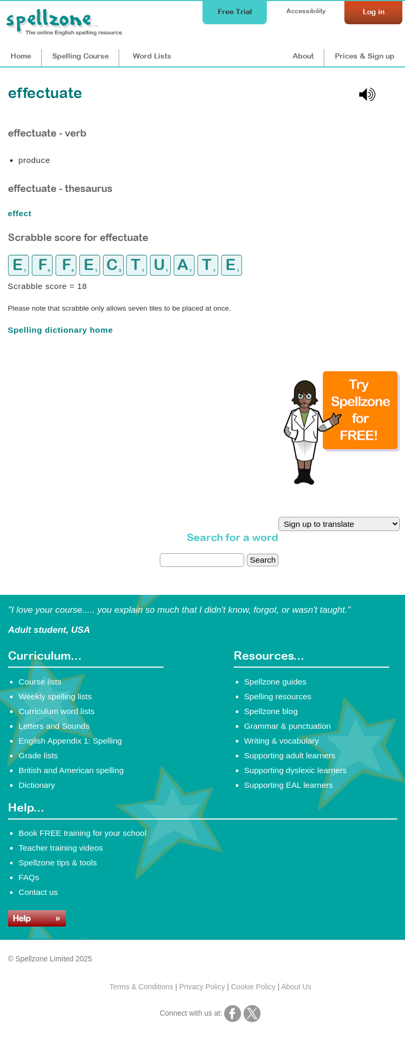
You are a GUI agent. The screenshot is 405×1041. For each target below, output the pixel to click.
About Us (296, 986)
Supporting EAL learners (288, 784)
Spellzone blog (271, 711)
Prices (364, 56)
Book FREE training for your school (82, 832)
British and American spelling (70, 770)
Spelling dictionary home (60, 329)
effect (21, 213)
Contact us (37, 892)
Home (21, 56)
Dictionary (36, 784)
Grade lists (37, 755)
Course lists (39, 681)
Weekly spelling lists (55, 696)
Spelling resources (278, 696)
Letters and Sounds (54, 725)
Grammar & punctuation (287, 725)
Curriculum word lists (56, 711)
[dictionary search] (202, 560)
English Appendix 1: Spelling (70, 740)
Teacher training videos (60, 847)
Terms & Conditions (141, 986)
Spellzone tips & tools (57, 862)
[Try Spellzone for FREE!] (342, 482)
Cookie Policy (253, 986)
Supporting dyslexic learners (295, 770)
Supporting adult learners (289, 755)
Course (80, 56)
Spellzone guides (275, 681)
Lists (152, 56)
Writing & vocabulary (281, 740)
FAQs (28, 877)
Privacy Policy (202, 986)
